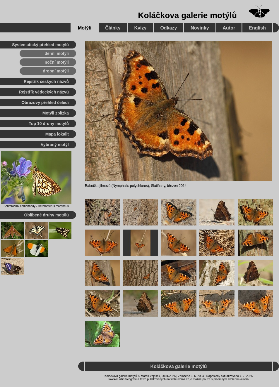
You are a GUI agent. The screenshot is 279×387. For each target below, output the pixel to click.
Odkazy (168, 27)
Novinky (200, 27)
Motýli (84, 27)
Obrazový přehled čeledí (45, 102)
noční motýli (57, 62)
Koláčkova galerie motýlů (187, 15)
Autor (229, 27)
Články (112, 27)
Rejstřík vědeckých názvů (44, 92)
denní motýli (57, 53)
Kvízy (140, 27)
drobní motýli (56, 71)
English (257, 27)
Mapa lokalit (57, 134)
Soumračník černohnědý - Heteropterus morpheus (36, 206)
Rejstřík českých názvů (46, 81)
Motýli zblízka (55, 113)
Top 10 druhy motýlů (49, 123)
